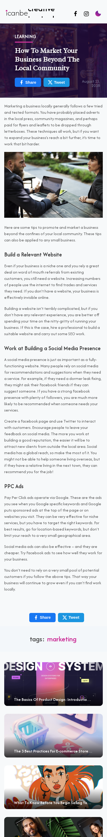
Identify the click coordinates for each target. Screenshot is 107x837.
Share (27, 82)
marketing (61, 639)
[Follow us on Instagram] (86, 14)
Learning (25, 36)
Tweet (56, 82)
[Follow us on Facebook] (75, 14)
